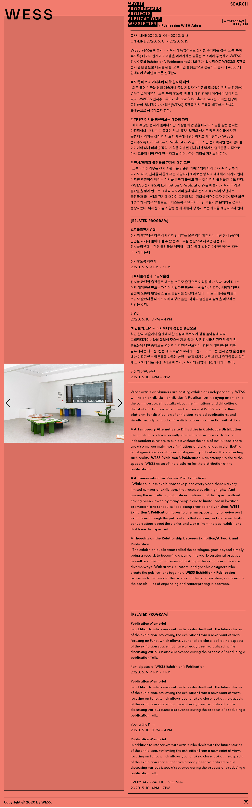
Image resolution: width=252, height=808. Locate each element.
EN (245, 24)
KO (236, 24)
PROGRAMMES (144, 9)
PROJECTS (139, 14)
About (135, 4)
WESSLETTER (142, 24)
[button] (120, 403)
